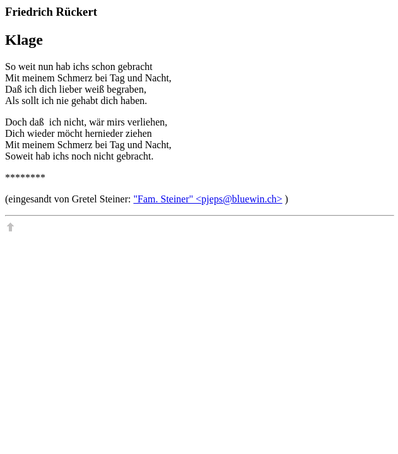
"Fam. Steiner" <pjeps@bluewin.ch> (208, 199)
